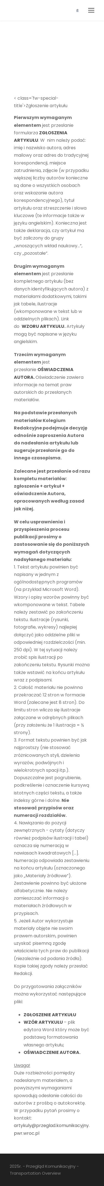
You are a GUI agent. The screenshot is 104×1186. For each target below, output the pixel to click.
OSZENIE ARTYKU (51, 1015)
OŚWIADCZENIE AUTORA (51, 1052)
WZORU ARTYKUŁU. (43, 326)
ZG (27, 1015)
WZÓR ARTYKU (40, 1022)
